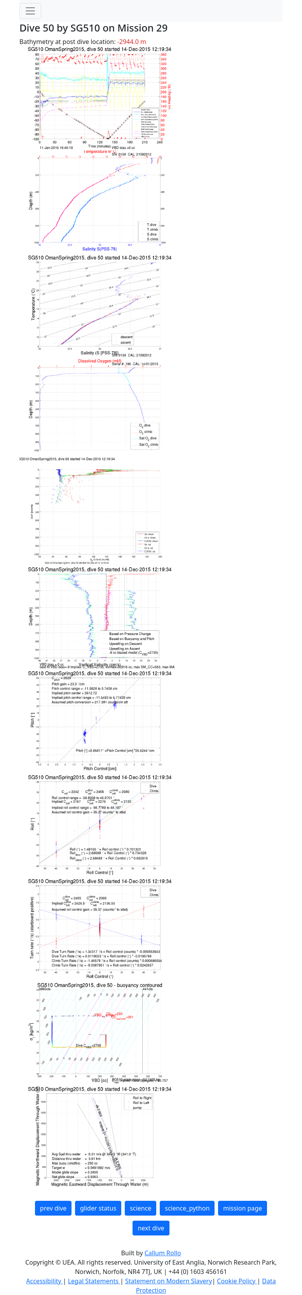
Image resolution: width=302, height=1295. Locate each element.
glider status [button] (98, 1208)
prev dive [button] (53, 1208)
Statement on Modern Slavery (168, 1281)
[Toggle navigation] (30, 11)
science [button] (140, 1208)
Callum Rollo (163, 1253)
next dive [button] (151, 1228)
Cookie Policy (237, 1281)
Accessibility (44, 1281)
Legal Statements (94, 1281)
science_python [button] (187, 1208)
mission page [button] (242, 1208)
